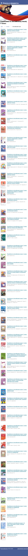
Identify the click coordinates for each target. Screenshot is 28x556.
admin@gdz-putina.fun (22, 548)
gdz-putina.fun (4, 548)
